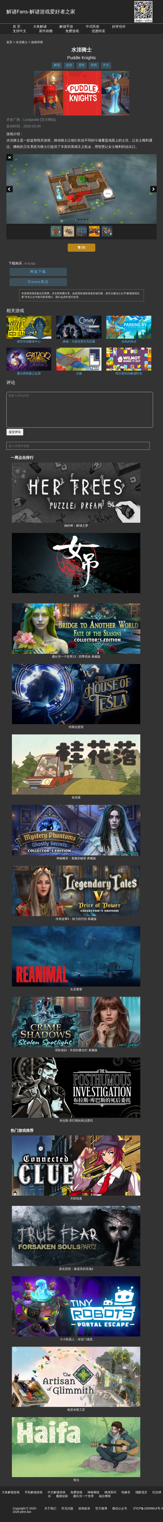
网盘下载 (38, 271)
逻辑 (81, 65)
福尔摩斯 (105, 1496)
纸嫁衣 (125, 1492)
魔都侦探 (62, 1496)
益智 (69, 65)
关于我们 (50, 1508)
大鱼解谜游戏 (11, 1492)
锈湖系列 (110, 1492)
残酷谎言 (141, 1492)
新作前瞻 (46, 31)
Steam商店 (38, 282)
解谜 (57, 65)
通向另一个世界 (83, 1496)
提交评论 (15, 432)
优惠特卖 (98, 31)
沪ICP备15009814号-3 (148, 1508)
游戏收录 (84, 1508)
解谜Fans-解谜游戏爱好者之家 (40, 11)
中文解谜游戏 (56, 1492)
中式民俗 (92, 26)
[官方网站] (48, 119)
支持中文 (19, 31)
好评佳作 (119, 26)
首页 (9, 42)
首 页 (16, 26)
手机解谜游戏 (33, 1492)
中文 (106, 65)
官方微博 (101, 1508)
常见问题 (67, 1508)
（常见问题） (29, 263)
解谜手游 (66, 26)
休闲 (94, 65)
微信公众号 (119, 1508)
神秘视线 (93, 1492)
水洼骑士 (22, 42)
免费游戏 (72, 31)
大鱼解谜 (40, 26)
